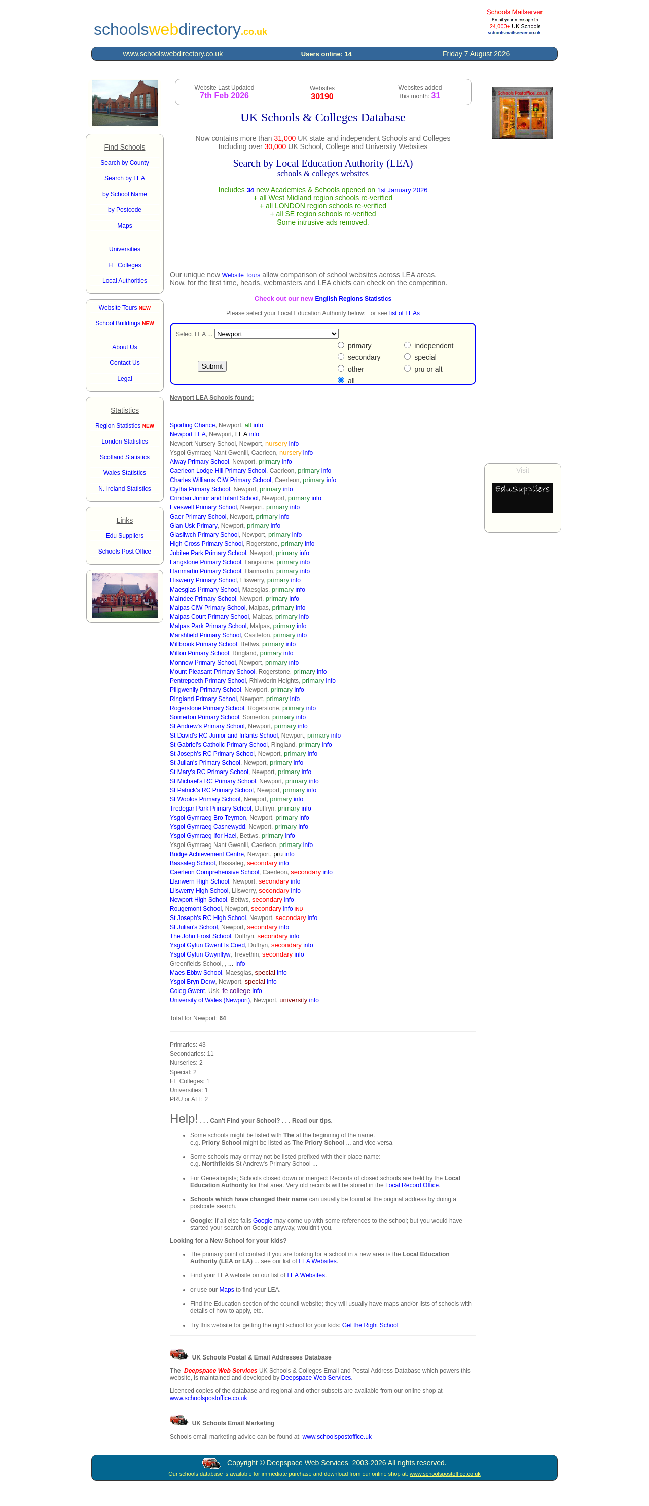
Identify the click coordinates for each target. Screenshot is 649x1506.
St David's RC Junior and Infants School (224, 735)
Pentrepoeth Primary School (208, 680)
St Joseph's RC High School (208, 918)
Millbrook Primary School (203, 644)
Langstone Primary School (205, 562)
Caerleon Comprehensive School (214, 872)
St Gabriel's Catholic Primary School (219, 744)
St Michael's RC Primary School (213, 781)
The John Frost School (200, 936)
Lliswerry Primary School (203, 580)
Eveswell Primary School (203, 507)
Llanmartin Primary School (205, 571)
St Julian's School (194, 927)
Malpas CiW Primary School (207, 607)
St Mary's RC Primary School (209, 772)
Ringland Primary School (203, 699)
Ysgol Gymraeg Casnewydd (207, 826)
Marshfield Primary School (205, 635)
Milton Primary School (199, 653)
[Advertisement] (522, 301)
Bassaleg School (192, 863)
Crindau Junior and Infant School (214, 498)
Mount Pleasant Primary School (212, 671)
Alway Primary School (199, 461)
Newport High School (198, 899)
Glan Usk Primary (194, 525)
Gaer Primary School (198, 516)
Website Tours (125, 307)
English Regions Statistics (353, 298)
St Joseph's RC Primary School (212, 753)
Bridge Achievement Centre (207, 854)
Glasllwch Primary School (204, 534)
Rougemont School (196, 908)
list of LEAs (404, 313)
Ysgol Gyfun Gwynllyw (200, 954)
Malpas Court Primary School (209, 616)
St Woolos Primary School (205, 799)
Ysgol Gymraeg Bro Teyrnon (208, 817)
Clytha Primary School (200, 489)
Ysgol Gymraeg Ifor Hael (203, 835)
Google (263, 1220)
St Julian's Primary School (205, 762)
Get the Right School (370, 1325)
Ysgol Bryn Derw (192, 981)
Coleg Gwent (187, 991)
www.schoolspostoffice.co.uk (208, 1398)
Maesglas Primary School (204, 589)
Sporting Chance (192, 425)
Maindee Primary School (203, 598)
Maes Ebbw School (196, 972)
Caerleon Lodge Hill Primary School (218, 470)
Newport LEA (188, 434)
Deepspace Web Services (316, 1377)
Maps (226, 1289)
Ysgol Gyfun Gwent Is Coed (207, 945)
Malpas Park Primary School (208, 626)
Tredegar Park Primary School (210, 808)
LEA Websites (317, 1261)
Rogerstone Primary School (207, 708)
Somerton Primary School (204, 717)
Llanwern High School (199, 881)
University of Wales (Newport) (210, 1000)
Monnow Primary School (203, 662)
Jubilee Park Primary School (208, 553)
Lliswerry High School (199, 890)
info (258, 425)
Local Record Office (412, 1185)
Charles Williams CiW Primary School (220, 480)
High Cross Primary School (206, 543)
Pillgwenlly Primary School (205, 689)
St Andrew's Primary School (207, 726)
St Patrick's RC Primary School (212, 790)
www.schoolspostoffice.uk (337, 1436)
